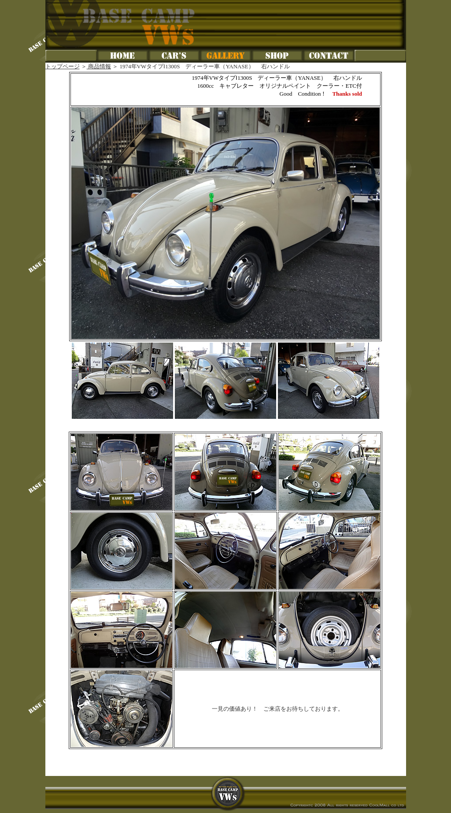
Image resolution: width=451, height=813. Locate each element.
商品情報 (99, 66)
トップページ (62, 66)
